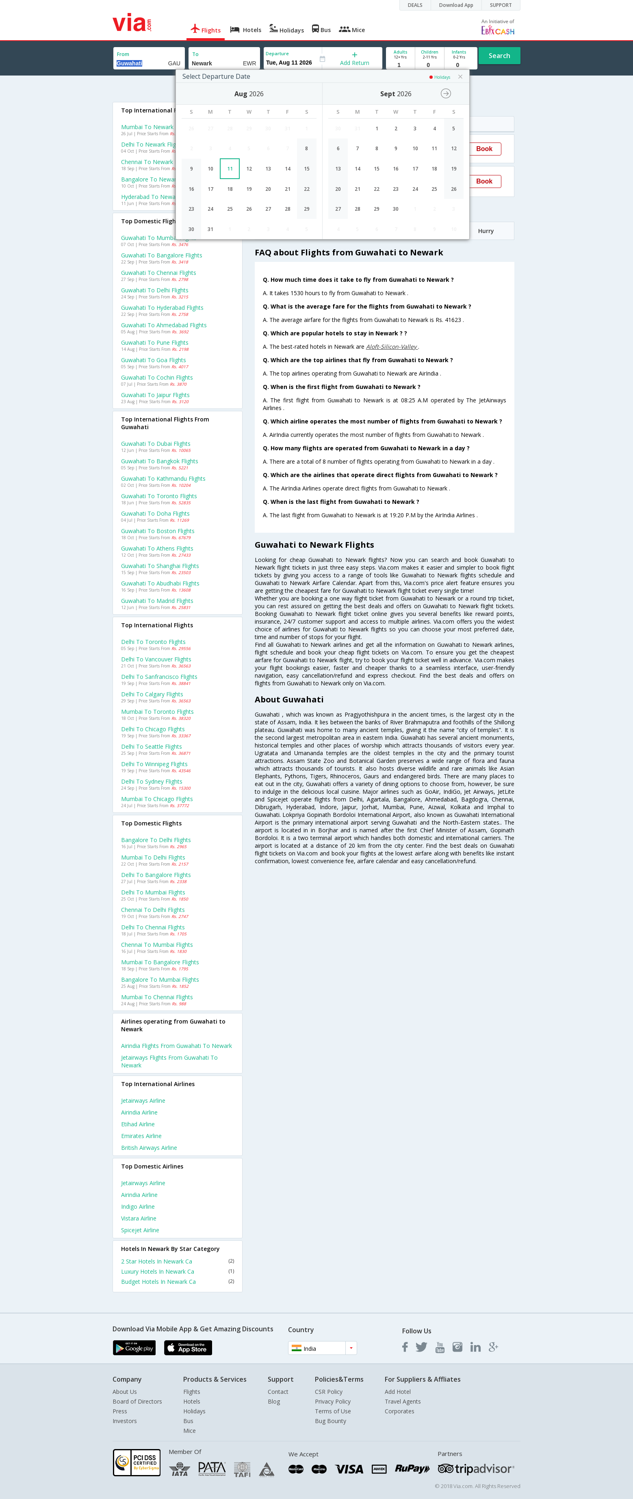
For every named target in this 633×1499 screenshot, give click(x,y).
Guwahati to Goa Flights (153, 360)
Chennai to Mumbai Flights (157, 944)
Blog (274, 1401)
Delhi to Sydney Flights (151, 781)
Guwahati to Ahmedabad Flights (164, 325)
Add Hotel (398, 1391)
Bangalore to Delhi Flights (156, 840)
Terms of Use (333, 1411)
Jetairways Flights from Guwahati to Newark (169, 1061)
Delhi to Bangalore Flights (156, 875)
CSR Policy (329, 1391)
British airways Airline (149, 1147)
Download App (456, 5)
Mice (189, 1430)
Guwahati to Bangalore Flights (161, 255)
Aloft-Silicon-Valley (392, 346)
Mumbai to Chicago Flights (157, 799)
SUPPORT (501, 5)
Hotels (191, 1401)
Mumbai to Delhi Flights (153, 857)
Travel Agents (403, 1401)
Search (499, 55)
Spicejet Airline (140, 1230)
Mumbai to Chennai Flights (157, 997)
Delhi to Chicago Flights (153, 729)
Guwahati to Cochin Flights (157, 377)
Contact (278, 1391)
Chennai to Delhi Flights (153, 910)
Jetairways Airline (143, 1100)
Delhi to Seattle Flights (151, 746)
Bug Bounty (330, 1421)
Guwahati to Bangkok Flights (159, 461)
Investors (125, 1421)
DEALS (415, 5)
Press (120, 1411)
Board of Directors (137, 1401)
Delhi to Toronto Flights (153, 642)
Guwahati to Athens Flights (157, 548)
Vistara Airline (138, 1218)
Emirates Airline (141, 1136)
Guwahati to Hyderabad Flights (162, 307)
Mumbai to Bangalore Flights (160, 962)
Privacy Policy (333, 1401)
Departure (277, 53)
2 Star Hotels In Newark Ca (177, 1261)
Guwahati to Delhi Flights (155, 290)
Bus (188, 1421)
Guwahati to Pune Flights (155, 342)
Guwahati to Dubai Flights (156, 443)
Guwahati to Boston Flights (158, 531)
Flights (191, 1391)
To (195, 54)
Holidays (194, 1411)
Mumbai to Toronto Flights (157, 711)
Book (484, 148)
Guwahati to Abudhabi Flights (160, 583)
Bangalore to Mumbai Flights (160, 979)
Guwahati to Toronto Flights (159, 496)
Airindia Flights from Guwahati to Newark (176, 1046)
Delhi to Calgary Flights (152, 694)
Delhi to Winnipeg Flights (154, 764)
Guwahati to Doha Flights (155, 513)
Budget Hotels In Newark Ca (177, 1281)
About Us (125, 1391)
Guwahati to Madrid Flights (157, 601)
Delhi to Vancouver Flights (156, 659)
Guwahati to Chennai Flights (158, 272)
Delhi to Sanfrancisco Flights (159, 676)
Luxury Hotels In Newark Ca (177, 1271)
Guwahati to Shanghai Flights (160, 566)
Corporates (399, 1411)
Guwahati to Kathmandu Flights (163, 478)
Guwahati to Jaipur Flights (155, 395)
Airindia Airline (139, 1112)
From (123, 54)
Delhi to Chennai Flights (153, 927)
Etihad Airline (138, 1124)
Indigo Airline (138, 1206)
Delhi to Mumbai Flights (153, 892)
